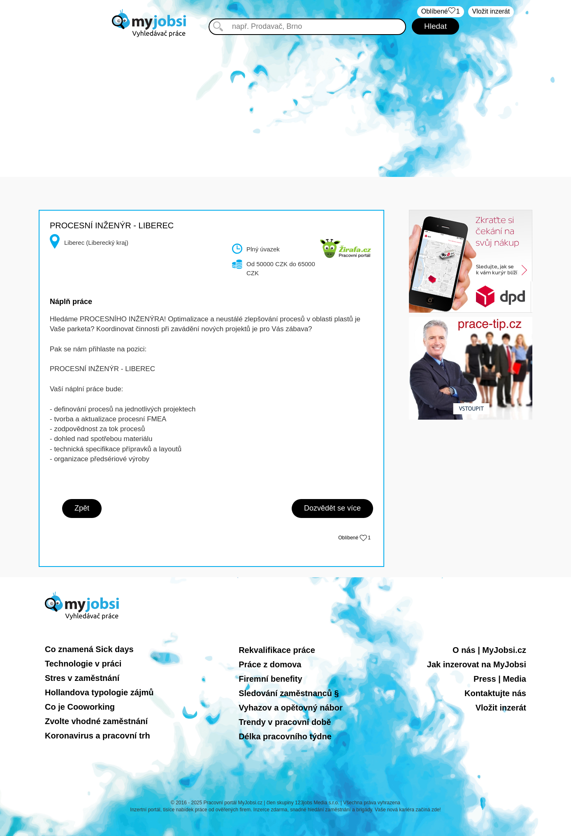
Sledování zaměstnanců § (289, 693)
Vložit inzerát (491, 11)
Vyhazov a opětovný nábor (291, 707)
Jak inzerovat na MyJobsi (476, 664)
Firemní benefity (270, 678)
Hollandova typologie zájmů (99, 692)
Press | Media (500, 678)
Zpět (81, 508)
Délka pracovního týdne (285, 736)
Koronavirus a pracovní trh (97, 735)
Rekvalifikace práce (277, 650)
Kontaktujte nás (495, 693)
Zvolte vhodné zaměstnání (96, 721)
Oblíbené (354, 538)
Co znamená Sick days (89, 649)
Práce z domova (270, 664)
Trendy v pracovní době (285, 722)
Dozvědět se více (332, 508)
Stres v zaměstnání (82, 678)
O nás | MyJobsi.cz (489, 650)
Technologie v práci (83, 663)
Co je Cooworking (80, 706)
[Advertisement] (285, 98)
